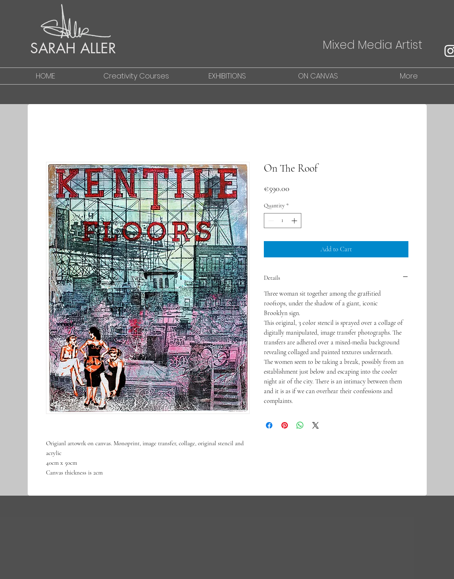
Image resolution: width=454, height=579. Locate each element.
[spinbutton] (282, 220)
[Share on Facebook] (269, 425)
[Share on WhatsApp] (300, 425)
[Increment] (295, 220)
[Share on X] (315, 425)
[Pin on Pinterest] (285, 425)
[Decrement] (270, 220)
